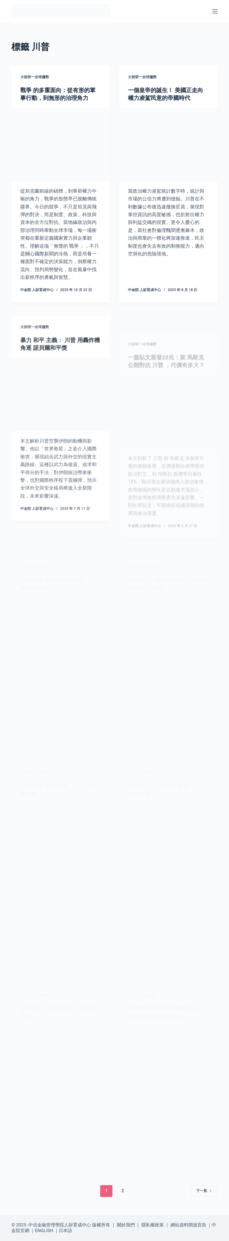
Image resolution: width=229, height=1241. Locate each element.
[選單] (215, 11)
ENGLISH (44, 1230)
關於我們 (126, 1224)
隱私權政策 (152, 1224)
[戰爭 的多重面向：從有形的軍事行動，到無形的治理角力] (60, 144)
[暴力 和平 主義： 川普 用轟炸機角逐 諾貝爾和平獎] (60, 403)
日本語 (65, 1230)
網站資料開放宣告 (188, 1224)
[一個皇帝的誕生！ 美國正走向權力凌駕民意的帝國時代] (168, 144)
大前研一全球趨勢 (34, 77)
